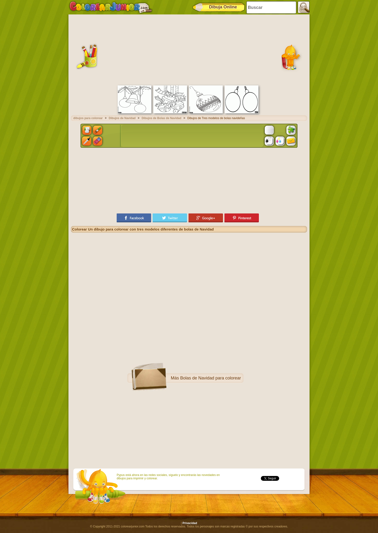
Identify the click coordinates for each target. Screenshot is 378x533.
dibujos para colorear (88, 118)
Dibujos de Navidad (122, 118)
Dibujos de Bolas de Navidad (161, 118)
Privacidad (189, 523)
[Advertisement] (189, 49)
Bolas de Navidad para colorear (210, 378)
